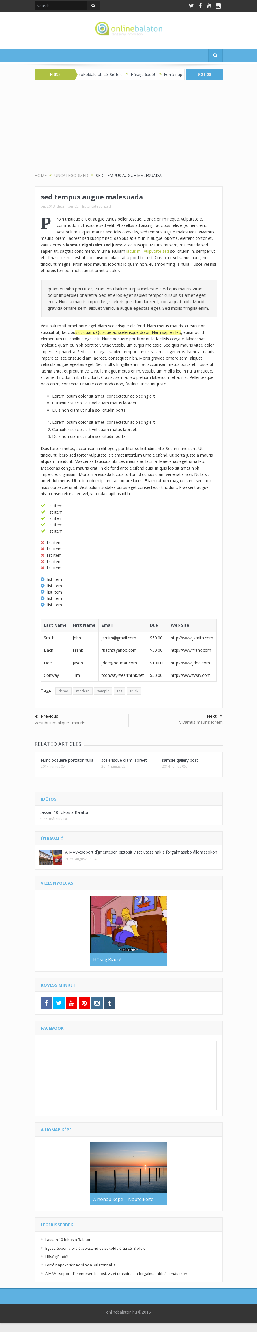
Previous (46, 716)
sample (103, 691)
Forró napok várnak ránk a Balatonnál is (80, 1265)
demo (63, 691)
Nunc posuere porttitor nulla (67, 760)
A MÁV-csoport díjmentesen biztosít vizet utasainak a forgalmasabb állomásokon (141, 852)
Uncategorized (99, 206)
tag (119, 691)
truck (134, 691)
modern (82, 691)
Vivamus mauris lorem (201, 722)
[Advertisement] (129, 126)
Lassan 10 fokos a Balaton (64, 812)
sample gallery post (180, 760)
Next (214, 716)
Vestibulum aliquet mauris (60, 722)
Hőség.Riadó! (151, 74)
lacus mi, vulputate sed (147, 251)
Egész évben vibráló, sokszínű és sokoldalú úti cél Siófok (95, 1248)
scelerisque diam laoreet (124, 760)
